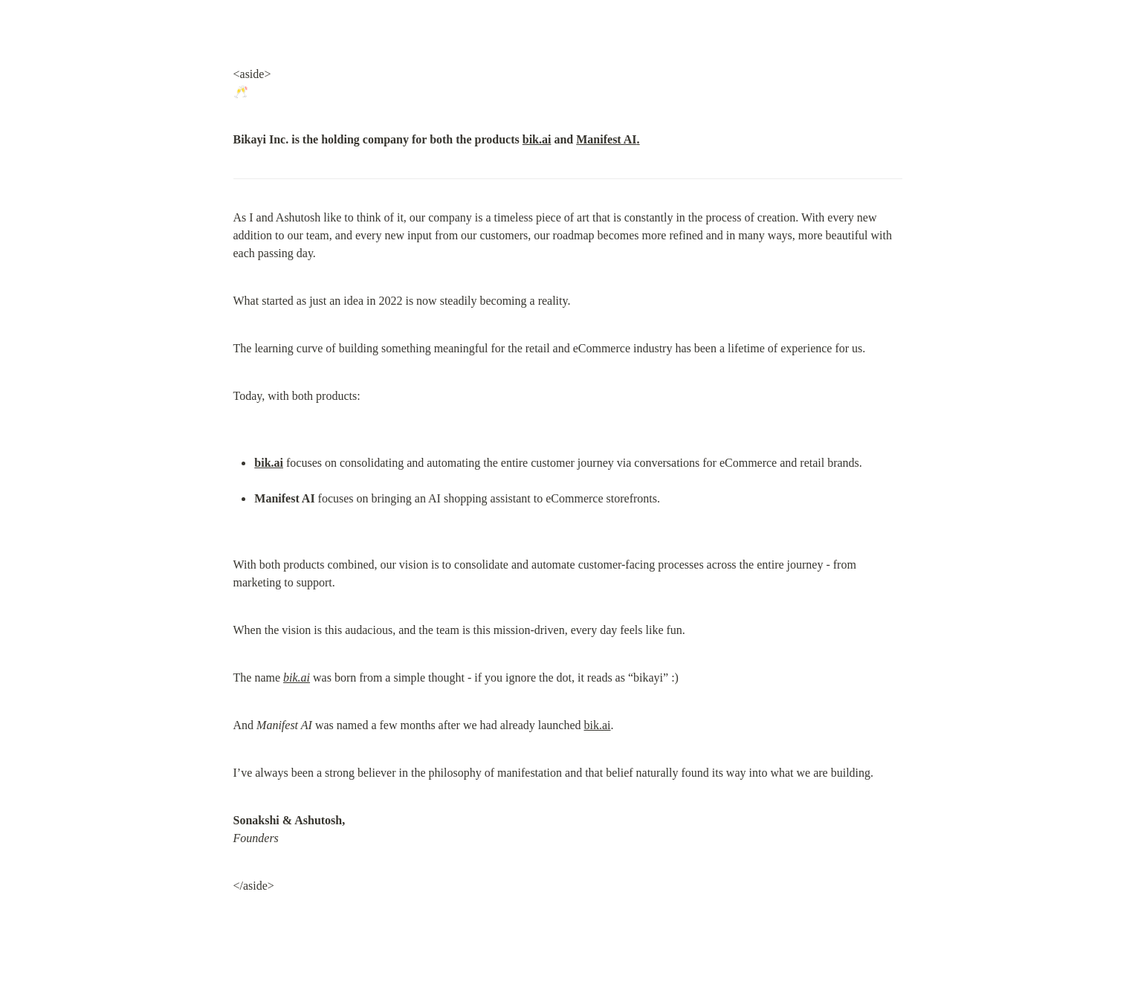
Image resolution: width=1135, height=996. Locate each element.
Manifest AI (606, 139)
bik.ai (537, 139)
